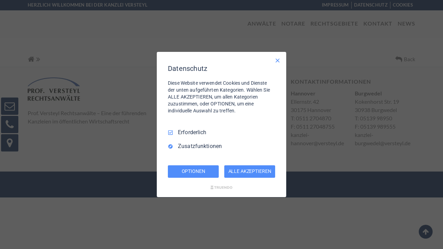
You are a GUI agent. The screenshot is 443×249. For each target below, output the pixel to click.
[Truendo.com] (221, 187)
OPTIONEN (193, 171)
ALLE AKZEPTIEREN (249, 171)
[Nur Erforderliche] (277, 60)
